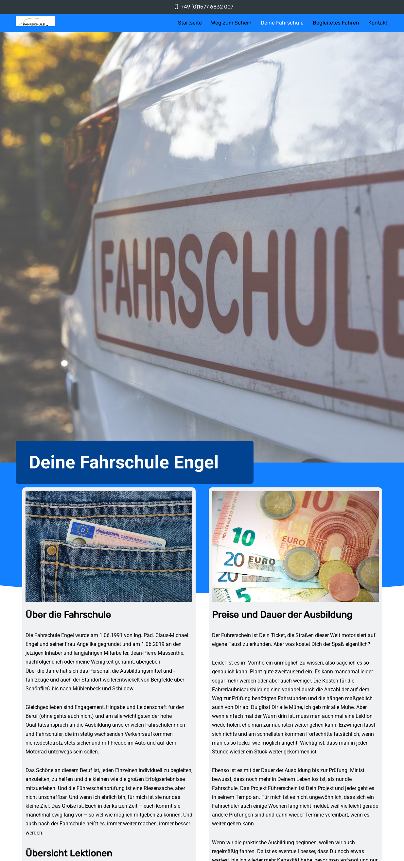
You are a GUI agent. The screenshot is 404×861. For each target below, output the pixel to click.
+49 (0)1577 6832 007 (207, 7)
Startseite (190, 23)
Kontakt (377, 23)
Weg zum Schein (231, 23)
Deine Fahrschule (282, 23)
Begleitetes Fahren (336, 23)
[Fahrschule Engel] (35, 21)
